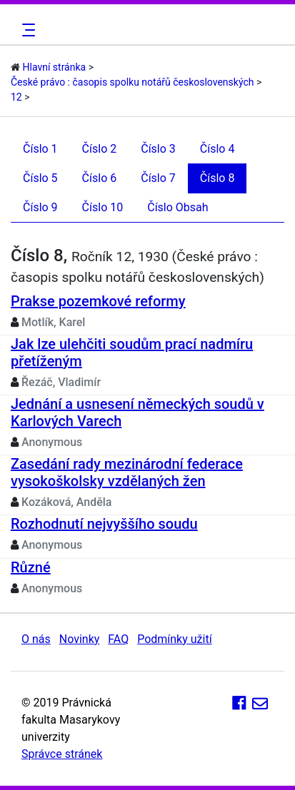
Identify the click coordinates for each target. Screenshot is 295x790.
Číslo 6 (99, 178)
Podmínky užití (174, 639)
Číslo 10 (103, 207)
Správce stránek (61, 754)
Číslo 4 (217, 149)
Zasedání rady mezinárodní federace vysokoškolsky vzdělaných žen (127, 472)
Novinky (79, 639)
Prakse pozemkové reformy (98, 301)
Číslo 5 (40, 178)
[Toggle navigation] (26, 30)
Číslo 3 (158, 149)
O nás (36, 639)
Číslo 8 (217, 178)
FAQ (118, 639)
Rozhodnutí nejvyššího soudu (104, 523)
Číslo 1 (40, 149)
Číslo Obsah (177, 207)
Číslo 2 (99, 149)
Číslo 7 (158, 178)
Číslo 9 (40, 207)
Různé (31, 567)
